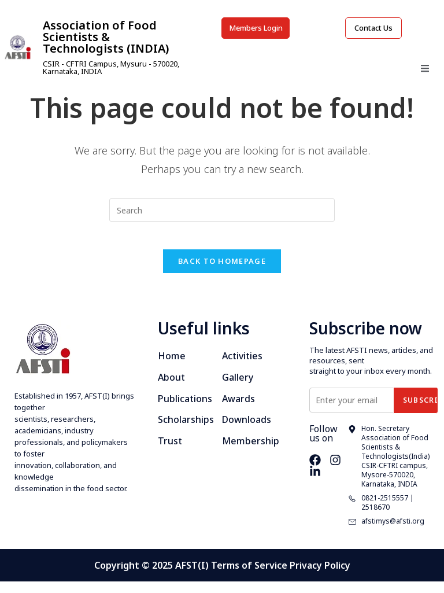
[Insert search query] (222, 213)
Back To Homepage (222, 272)
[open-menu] (424, 73)
